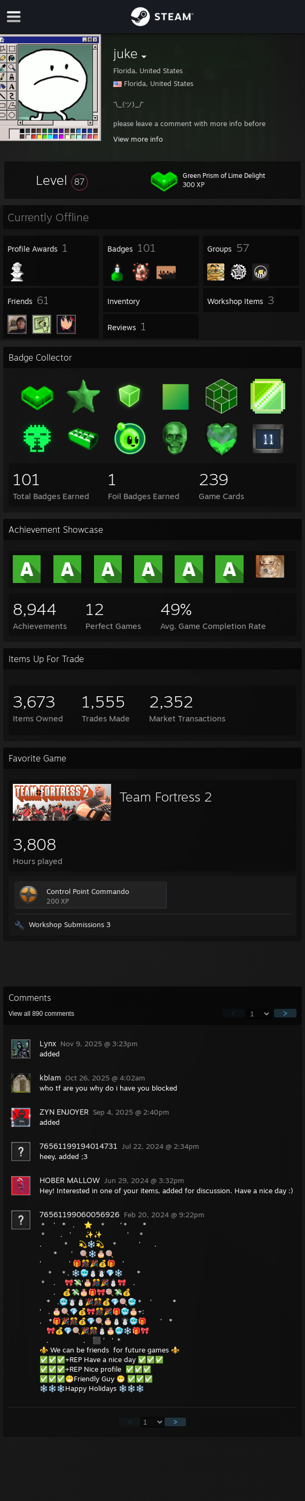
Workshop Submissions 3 (70, 924)
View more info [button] (138, 139)
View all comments (41, 1013)
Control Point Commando (87, 891)
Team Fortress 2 (166, 797)
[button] (62, 180)
